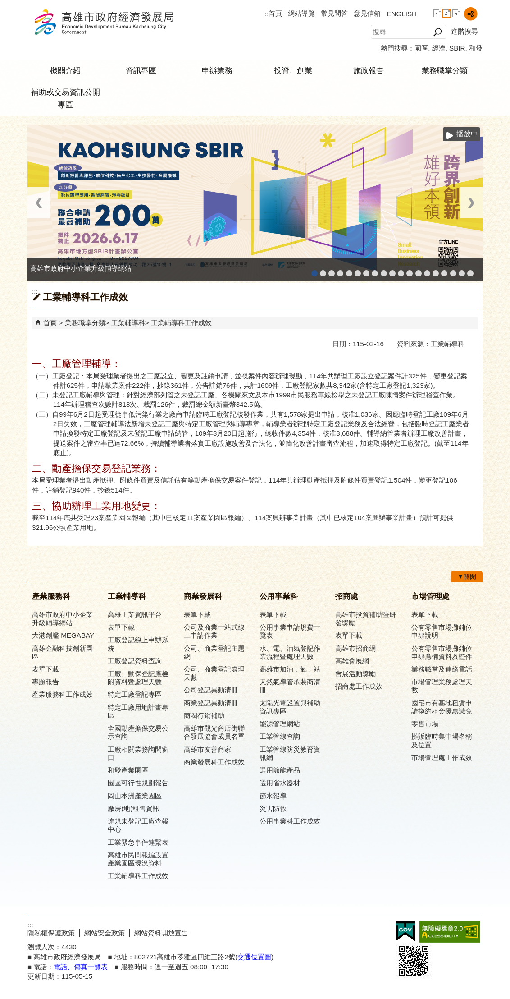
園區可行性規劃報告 (138, 783)
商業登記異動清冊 (211, 703)
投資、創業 (293, 70)
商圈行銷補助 (204, 715)
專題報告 (45, 682)
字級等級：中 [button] (446, 13)
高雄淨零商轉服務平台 (427, 270)
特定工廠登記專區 (135, 694)
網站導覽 (301, 13)
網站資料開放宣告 (161, 933)
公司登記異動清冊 (211, 690)
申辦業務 (217, 70)
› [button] (471, 202)
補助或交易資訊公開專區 (65, 98)
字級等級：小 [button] (437, 13)
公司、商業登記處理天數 (214, 673)
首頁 (275, 13)
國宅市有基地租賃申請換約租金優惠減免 (441, 707)
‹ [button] (38, 202)
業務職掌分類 (445, 70)
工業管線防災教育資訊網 (401, 270)
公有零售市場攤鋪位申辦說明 (441, 631)
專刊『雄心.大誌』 (453, 270)
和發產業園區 (349, 270)
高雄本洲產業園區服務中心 (366, 270)
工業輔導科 (128, 323)
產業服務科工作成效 (62, 694)
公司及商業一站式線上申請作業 (214, 631)
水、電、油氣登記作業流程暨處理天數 (290, 652)
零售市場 (424, 723)
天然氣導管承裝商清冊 (290, 686)
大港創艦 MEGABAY (63, 635)
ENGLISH (402, 14)
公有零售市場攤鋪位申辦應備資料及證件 (441, 652)
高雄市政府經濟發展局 (103, 22)
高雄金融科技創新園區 (331, 270)
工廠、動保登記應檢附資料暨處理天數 (138, 678)
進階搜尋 (464, 31)
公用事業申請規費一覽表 (290, 631)
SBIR (457, 48)
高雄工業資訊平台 (358, 270)
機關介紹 (65, 70)
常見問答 (334, 13)
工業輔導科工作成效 (181, 323)
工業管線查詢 (280, 736)
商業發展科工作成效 (214, 762)
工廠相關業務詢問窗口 (138, 753)
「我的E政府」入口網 (470, 270)
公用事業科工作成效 (290, 821)
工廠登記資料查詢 (135, 661)
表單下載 (45, 669)
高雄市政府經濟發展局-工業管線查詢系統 (392, 270)
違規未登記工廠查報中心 (138, 825)
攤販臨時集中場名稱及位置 (441, 740)
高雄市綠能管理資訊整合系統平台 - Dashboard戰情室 (418, 270)
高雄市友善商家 (384, 270)
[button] (437, 32)
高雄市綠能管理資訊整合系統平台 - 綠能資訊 (409, 270)
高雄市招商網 (355, 648)
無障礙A (449, 932)
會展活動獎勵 (355, 673)
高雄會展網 (444, 270)
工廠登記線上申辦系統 (340, 270)
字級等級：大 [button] (456, 13)
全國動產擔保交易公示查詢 (138, 732)
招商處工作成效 (358, 686)
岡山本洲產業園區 (135, 796)
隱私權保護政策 (51, 933)
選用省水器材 (280, 783)
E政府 (405, 931)
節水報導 (273, 796)
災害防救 (273, 808)
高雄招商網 (436, 270)
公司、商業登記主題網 (375, 270)
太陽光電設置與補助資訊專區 (290, 707)
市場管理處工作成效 (441, 757)
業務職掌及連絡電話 (441, 669)
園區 (421, 48)
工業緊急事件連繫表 (138, 842)
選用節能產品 (280, 770)
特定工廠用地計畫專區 (138, 711)
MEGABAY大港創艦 (323, 270)
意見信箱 (367, 13)
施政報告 (368, 70)
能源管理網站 (280, 723)
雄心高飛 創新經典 (462, 270)
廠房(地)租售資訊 (133, 808)
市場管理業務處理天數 (441, 686)
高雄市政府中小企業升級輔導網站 (314, 270)
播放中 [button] (467, 134)
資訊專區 (141, 70)
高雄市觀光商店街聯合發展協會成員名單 (214, 732)
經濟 (439, 48)
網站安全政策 (104, 933)
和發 (476, 48)
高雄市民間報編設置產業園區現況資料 (138, 859)
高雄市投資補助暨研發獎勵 (365, 618)
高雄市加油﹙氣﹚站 (290, 669)
